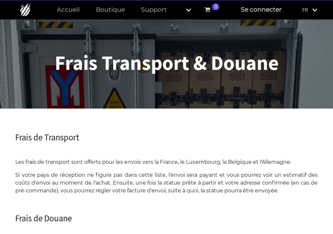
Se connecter (261, 9)
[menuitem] (68, 10)
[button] (183, 10)
